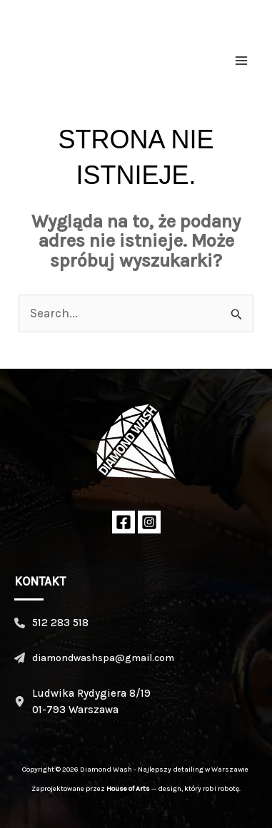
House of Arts (128, 788)
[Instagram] (149, 522)
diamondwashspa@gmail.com (103, 658)
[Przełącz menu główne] (242, 60)
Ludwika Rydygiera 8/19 (91, 693)
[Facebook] (123, 522)
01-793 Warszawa (75, 709)
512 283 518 (60, 622)
